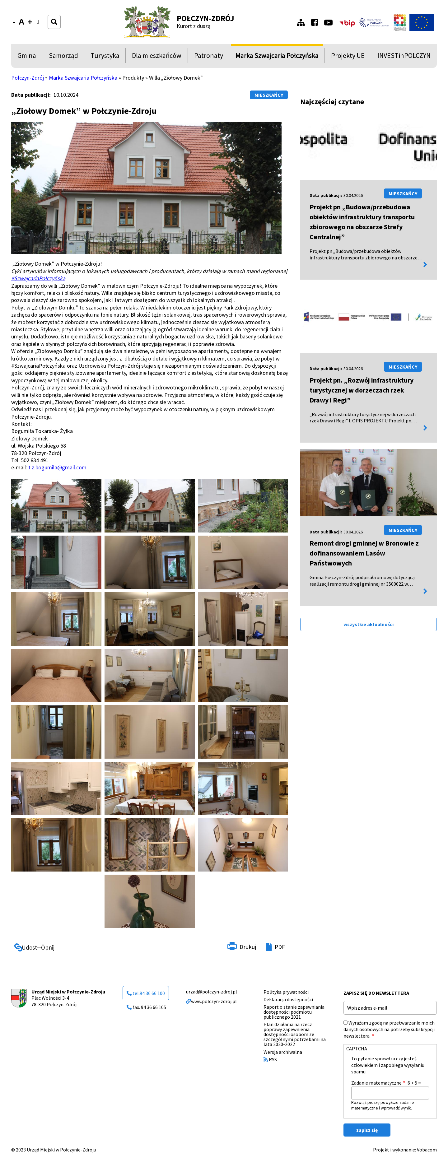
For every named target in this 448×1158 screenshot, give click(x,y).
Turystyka (105, 57)
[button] (56, 506)
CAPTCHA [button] (356, 1048)
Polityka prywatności (286, 992)
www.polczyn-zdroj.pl (211, 1001)
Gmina (28, 57)
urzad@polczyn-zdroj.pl (211, 991)
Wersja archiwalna (283, 1052)
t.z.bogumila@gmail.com (57, 467)
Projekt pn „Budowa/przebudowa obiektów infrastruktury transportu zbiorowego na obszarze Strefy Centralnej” (362, 221)
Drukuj (248, 947)
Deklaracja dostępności (288, 999)
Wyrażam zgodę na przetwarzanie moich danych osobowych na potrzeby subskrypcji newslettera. (389, 1029)
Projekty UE (348, 57)
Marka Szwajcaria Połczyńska (277, 57)
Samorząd (63, 57)
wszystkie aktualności (368, 624)
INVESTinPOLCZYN (404, 57)
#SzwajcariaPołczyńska (38, 278)
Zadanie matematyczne (376, 1083)
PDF (280, 947)
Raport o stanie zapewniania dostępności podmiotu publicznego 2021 (294, 1012)
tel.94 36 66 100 (146, 993)
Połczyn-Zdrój (205, 18)
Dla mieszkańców (156, 57)
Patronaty (208, 57)
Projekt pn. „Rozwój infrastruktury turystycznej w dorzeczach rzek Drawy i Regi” (361, 390)
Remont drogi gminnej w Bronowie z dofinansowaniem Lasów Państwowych (364, 553)
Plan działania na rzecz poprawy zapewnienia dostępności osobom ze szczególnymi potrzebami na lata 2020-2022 (295, 1034)
